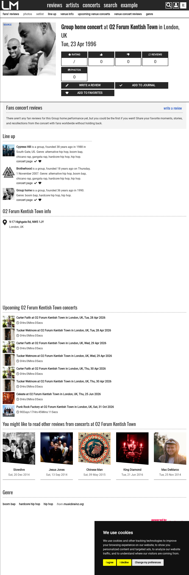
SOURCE (8, 25)
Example (129, 5)
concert (94, 26)
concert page (24, 161)
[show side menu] (183, 5)
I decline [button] (124, 562)
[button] (176, 5)
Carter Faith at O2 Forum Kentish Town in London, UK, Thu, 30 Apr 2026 (61, 368)
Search (110, 5)
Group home (73, 26)
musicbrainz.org (73, 504)
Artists (72, 5)
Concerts (91, 5)
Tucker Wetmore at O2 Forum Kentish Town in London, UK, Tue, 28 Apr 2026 (63, 330)
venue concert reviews (128, 14)
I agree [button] (109, 562)
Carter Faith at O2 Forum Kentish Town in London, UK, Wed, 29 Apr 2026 (61, 343)
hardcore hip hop (29, 504)
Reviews (54, 5)
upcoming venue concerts (94, 14)
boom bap (9, 504)
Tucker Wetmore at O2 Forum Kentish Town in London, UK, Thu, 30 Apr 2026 (63, 381)
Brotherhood (24, 168)
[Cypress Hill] (9, 150)
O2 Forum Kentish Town (133, 26)
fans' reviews (11, 14)
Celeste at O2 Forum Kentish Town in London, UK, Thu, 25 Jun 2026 (58, 394)
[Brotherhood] (9, 172)
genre (149, 14)
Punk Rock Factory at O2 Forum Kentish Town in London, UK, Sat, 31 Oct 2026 (65, 407)
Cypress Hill (23, 147)
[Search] (169, 5)
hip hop (48, 504)
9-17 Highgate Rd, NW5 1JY (26, 222)
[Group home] (9, 193)
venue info (67, 14)
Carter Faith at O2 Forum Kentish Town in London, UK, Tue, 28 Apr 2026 (60, 317)
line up (52, 14)
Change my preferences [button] (148, 562)
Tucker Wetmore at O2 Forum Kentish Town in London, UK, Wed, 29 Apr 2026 (64, 356)
